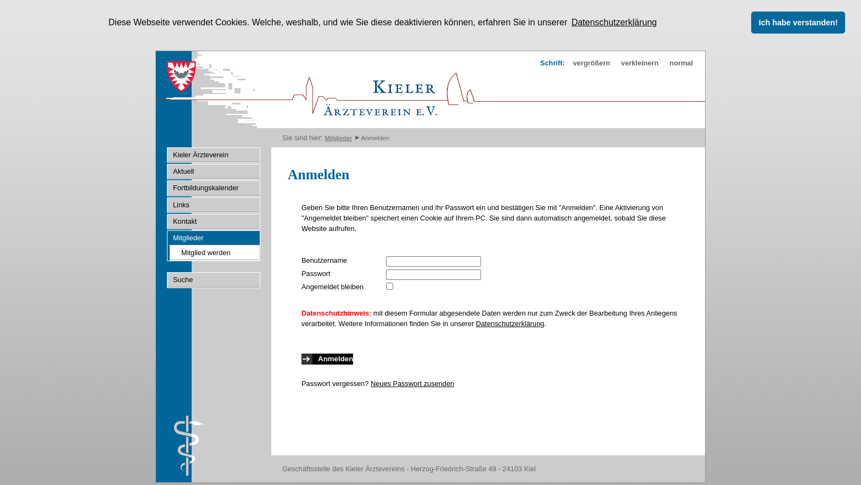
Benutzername (324, 260)
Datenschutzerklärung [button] (614, 22)
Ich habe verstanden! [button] (798, 22)
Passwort (316, 273)
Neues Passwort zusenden (412, 383)
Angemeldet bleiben (332, 286)
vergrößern (591, 62)
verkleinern (639, 62)
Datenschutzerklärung (510, 323)
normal (681, 62)
